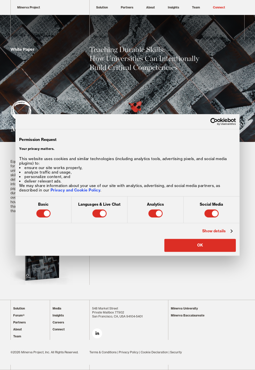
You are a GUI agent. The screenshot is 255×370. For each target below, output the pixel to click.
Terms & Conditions (103, 352)
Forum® (19, 315)
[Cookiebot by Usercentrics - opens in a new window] (214, 121)
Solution (102, 7)
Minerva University (184, 308)
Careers (58, 322)
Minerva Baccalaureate (187, 315)
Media (57, 308)
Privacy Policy (128, 352)
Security (176, 352)
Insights (173, 7)
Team (196, 7)
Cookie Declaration (154, 352)
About (150, 7)
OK (200, 245)
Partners (127, 7)
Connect (219, 7)
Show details (214, 231)
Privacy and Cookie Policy (76, 190)
